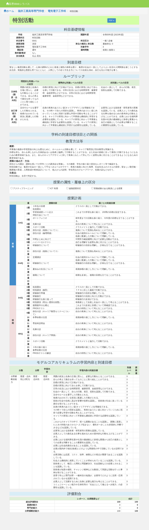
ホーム (9, 11)
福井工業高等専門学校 (31, 11)
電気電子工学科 (57, 11)
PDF (111, 20)
